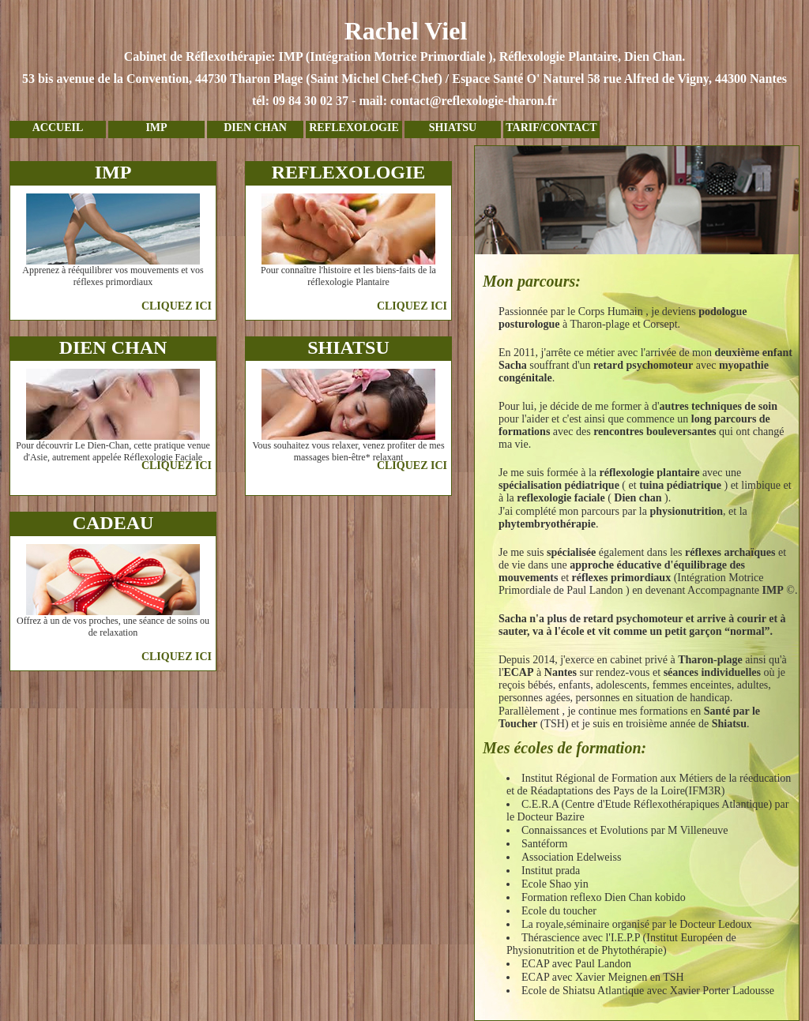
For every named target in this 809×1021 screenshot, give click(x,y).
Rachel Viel (404, 64)
